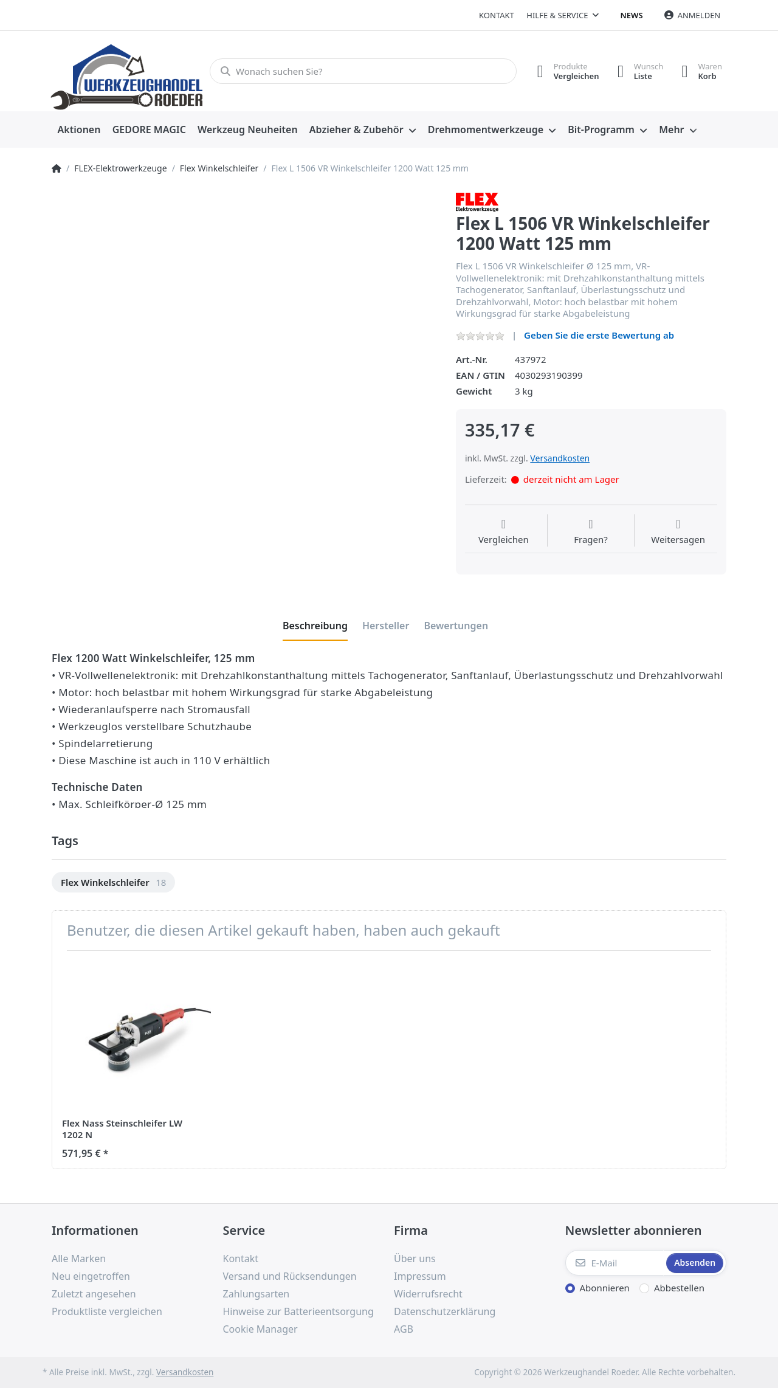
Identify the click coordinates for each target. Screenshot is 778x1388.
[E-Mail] (614, 1263)
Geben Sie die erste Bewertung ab (599, 335)
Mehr (671, 129)
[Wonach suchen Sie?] (363, 71)
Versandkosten (560, 458)
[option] (113, 882)
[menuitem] (79, 130)
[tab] (315, 625)
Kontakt (496, 15)
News (632, 15)
